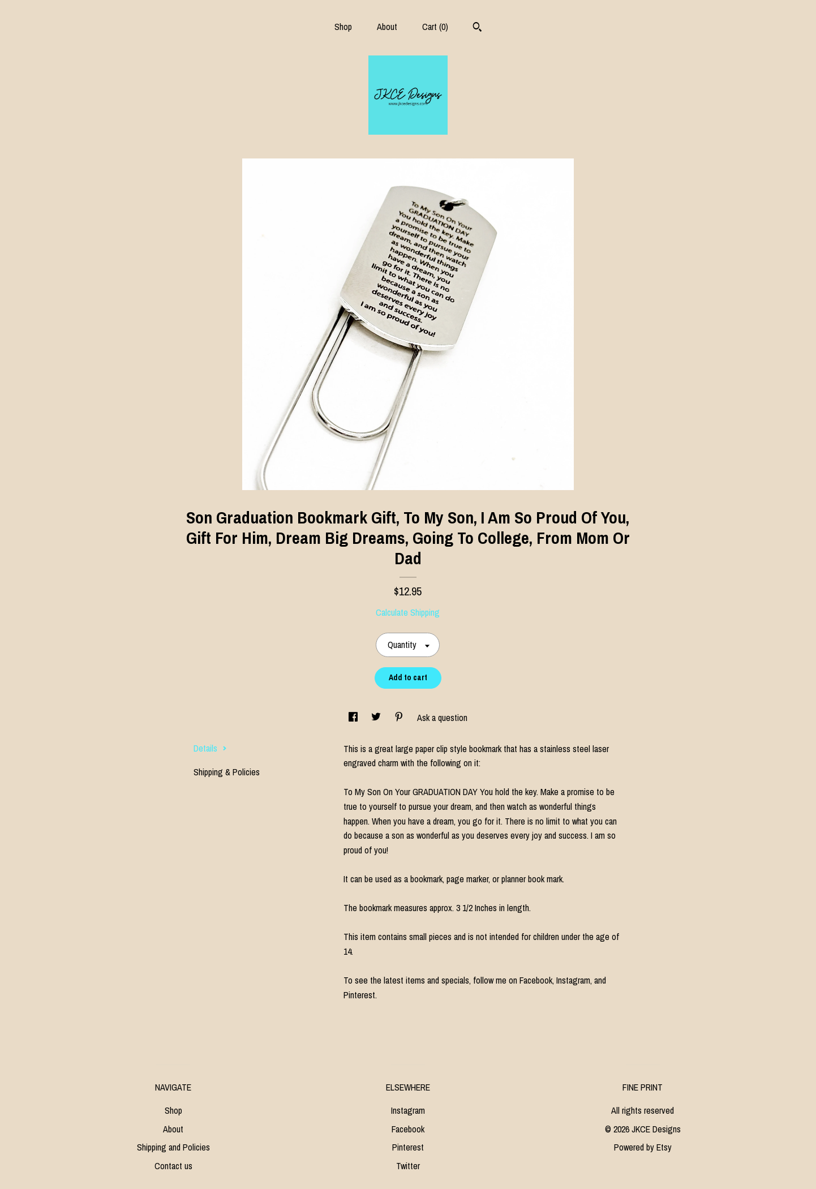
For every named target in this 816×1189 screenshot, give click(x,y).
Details (210, 748)
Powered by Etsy (643, 1147)
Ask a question (442, 717)
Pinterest (408, 1147)
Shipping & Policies (227, 772)
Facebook (408, 1129)
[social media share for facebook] (354, 717)
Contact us (173, 1166)
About (387, 26)
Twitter (408, 1166)
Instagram (408, 1110)
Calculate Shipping (408, 612)
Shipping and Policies (173, 1147)
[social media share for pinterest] (400, 717)
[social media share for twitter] (377, 717)
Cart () (435, 26)
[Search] (477, 28)
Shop (343, 26)
